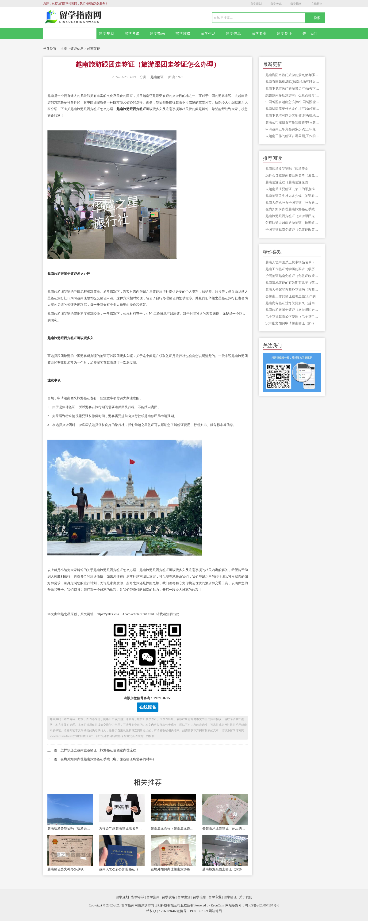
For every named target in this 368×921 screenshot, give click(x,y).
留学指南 (296, 3)
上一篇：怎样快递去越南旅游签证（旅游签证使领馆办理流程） (93, 750)
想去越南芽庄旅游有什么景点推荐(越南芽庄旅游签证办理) (293, 95)
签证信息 (77, 48)
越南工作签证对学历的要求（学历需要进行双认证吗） (293, 269)
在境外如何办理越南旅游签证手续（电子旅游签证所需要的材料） (173, 869)
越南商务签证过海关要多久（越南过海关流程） (293, 303)
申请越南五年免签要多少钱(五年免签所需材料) (293, 129)
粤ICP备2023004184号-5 (262, 905)
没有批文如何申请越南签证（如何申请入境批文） (293, 323)
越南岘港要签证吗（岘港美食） (70, 828)
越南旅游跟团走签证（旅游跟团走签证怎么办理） (225, 869)
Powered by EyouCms (209, 905)
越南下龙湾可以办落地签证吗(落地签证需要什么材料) (293, 115)
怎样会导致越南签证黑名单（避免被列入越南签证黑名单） (122, 828)
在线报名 (316, 3)
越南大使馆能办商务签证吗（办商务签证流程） (293, 289)
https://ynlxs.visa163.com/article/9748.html (125, 614)
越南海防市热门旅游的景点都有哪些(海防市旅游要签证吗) (293, 75)
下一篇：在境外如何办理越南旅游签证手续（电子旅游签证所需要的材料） (101, 759)
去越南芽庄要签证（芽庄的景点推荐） (225, 828)
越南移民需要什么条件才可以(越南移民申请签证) (293, 109)
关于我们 (309, 33)
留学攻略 (182, 33)
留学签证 (284, 33)
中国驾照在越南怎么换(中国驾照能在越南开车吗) (293, 102)
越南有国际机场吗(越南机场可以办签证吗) (293, 82)
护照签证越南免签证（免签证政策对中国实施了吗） (293, 229)
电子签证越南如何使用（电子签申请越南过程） (293, 316)
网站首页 (70, 33)
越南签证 (93, 48)
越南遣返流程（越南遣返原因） (173, 828)
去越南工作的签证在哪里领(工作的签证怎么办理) (293, 136)
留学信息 (233, 33)
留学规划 (256, 3)
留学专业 (259, 33)
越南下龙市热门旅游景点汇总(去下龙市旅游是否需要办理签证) (293, 88)
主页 (64, 48)
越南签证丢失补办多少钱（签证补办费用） (70, 869)
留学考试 (276, 3)
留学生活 (208, 33)
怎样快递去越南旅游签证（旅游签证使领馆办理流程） (293, 223)
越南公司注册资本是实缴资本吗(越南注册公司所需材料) (293, 122)
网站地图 (215, 911)
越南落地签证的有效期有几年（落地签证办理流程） (293, 282)
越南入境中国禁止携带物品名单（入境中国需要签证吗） (293, 262)
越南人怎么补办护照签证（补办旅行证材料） (122, 869)
